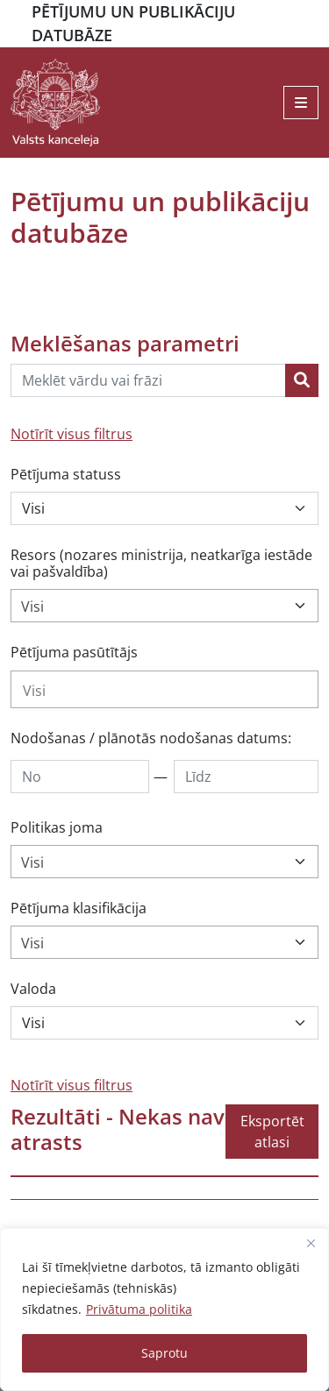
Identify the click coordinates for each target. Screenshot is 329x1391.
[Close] (310, 1242)
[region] (164, 1309)
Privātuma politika (139, 1309)
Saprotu (164, 1353)
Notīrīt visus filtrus (71, 434)
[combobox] (164, 605)
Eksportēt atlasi (272, 1131)
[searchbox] (164, 690)
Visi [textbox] (32, 606)
